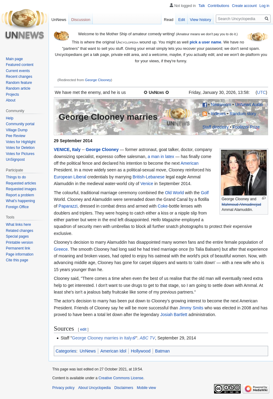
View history (200, 19)
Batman (162, 351)
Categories (66, 351)
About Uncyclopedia (94, 388)
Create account (244, 6)
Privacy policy (63, 388)
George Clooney (98, 80)
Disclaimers (123, 388)
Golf (205, 192)
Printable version (19, 242)
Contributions (218, 6)
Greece (61, 249)
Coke (163, 206)
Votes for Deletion (20, 148)
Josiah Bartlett (173, 314)
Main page (14, 59)
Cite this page (17, 260)
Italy (76, 149)
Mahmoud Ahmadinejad (241, 204)
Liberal (80, 176)
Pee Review (15, 136)
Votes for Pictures (20, 154)
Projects (12, 94)
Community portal (20, 124)
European (63, 176)
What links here (18, 224)
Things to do (16, 177)
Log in (264, 6)
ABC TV (147, 337)
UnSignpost (15, 159)
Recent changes (19, 76)
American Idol (113, 351)
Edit (181, 19)
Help (9, 118)
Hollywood (140, 351)
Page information (19, 254)
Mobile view (146, 388)
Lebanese (155, 176)
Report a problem (20, 195)
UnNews (88, 351)
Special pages (17, 236)
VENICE (62, 149)
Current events (18, 71)
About (10, 100)
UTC (261, 92)
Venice (146, 183)
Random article (18, 88)
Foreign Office (17, 207)
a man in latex (161, 156)
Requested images (21, 189)
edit (83, 329)
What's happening (20, 201)
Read (168, 19)
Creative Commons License (120, 378)
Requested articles (21, 183)
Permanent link (18, 248)
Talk (202, 6)
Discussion (80, 19)
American (190, 163)
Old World (174, 192)
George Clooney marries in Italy (102, 337)
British (138, 176)
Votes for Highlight (20, 142)
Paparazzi (68, 206)
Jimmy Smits (191, 307)
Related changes (19, 231)
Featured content (19, 65)
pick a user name (205, 42)
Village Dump (16, 130)
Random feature (19, 83)
